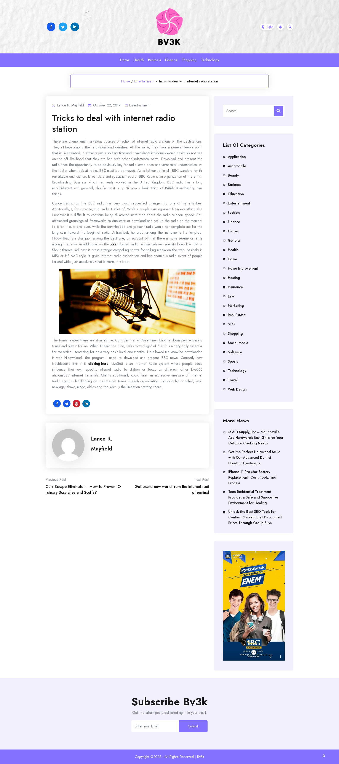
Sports (233, 361)
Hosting (234, 277)
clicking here (98, 363)
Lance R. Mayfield (101, 443)
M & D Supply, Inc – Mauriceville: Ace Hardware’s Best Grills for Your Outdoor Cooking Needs (255, 437)
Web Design (237, 389)
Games (233, 231)
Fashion (234, 212)
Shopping (189, 60)
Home (124, 60)
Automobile (237, 166)
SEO (231, 324)
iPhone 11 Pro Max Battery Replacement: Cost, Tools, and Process (252, 477)
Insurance (235, 287)
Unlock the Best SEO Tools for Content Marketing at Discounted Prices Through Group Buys (255, 517)
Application (237, 156)
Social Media (238, 342)
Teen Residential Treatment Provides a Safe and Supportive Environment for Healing (253, 497)
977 (113, 244)
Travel (233, 380)
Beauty (233, 175)
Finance (171, 60)
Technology (210, 60)
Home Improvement (243, 268)
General (234, 240)
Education (236, 193)
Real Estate (236, 314)
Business (154, 60)
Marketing (236, 305)
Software (235, 352)
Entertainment (144, 81)
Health (138, 60)
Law (231, 296)
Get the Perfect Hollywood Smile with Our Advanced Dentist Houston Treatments (254, 457)
